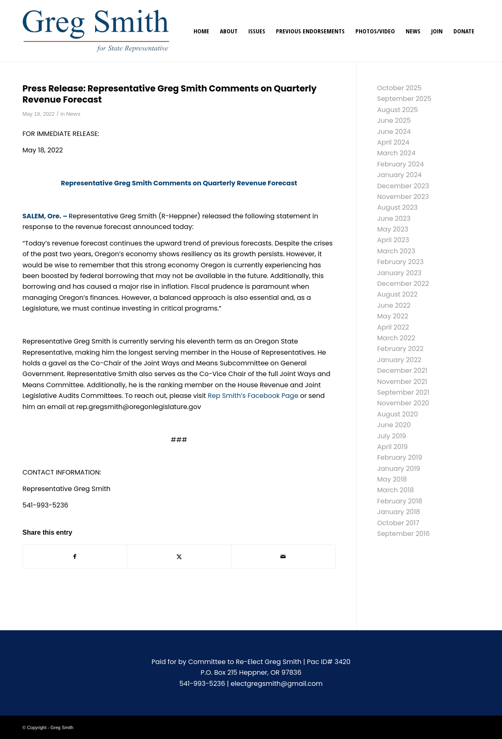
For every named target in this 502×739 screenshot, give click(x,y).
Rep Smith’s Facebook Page (253, 395)
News (73, 114)
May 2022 (393, 316)
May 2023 (393, 229)
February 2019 (400, 457)
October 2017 (398, 523)
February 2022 (400, 348)
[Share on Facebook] (75, 556)
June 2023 (394, 218)
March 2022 (396, 338)
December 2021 (402, 370)
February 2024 (400, 164)
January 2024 (399, 175)
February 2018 (400, 501)
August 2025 (397, 110)
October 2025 (399, 88)
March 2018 (395, 490)
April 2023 (393, 240)
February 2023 (400, 262)
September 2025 (404, 98)
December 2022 (403, 283)
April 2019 (392, 446)
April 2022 (393, 327)
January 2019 (398, 468)
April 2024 (393, 142)
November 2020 (403, 403)
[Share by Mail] (283, 556)
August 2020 (397, 414)
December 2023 (403, 186)
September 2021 (403, 392)
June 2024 (394, 131)
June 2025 (394, 120)
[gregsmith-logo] (96, 31)
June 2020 (394, 425)
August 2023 (397, 207)
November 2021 (402, 381)
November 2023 (403, 196)
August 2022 (397, 294)
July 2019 (391, 436)
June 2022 (394, 305)
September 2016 (403, 533)
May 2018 (392, 479)
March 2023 (396, 251)
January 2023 (399, 273)
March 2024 (396, 153)
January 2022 (399, 360)
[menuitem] (201, 31)
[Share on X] (179, 556)
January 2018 (398, 512)
